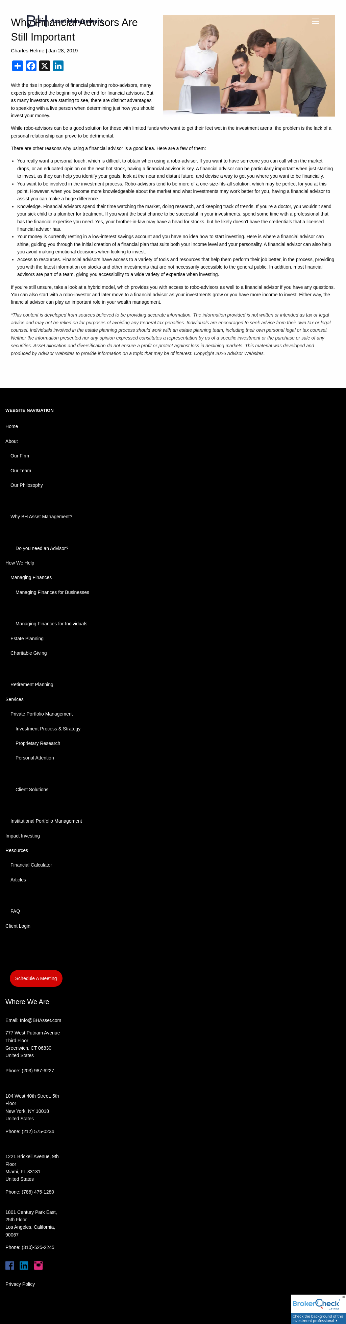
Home (11, 426)
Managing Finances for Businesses (52, 592)
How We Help (19, 563)
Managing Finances (31, 577)
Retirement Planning (31, 684)
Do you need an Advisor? (42, 548)
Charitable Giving (28, 653)
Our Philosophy (26, 485)
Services (14, 699)
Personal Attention (35, 757)
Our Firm (19, 455)
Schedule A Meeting (36, 978)
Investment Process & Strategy (48, 728)
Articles (18, 879)
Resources (16, 850)
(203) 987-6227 (38, 1070)
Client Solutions (32, 789)
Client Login (17, 926)
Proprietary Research (38, 743)
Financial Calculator (31, 865)
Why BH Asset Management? (41, 516)
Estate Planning (27, 638)
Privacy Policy (20, 1284)
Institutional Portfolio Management (46, 821)
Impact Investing (22, 836)
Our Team (20, 470)
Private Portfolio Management (41, 714)
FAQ (15, 911)
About (11, 441)
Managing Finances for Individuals (51, 623)
